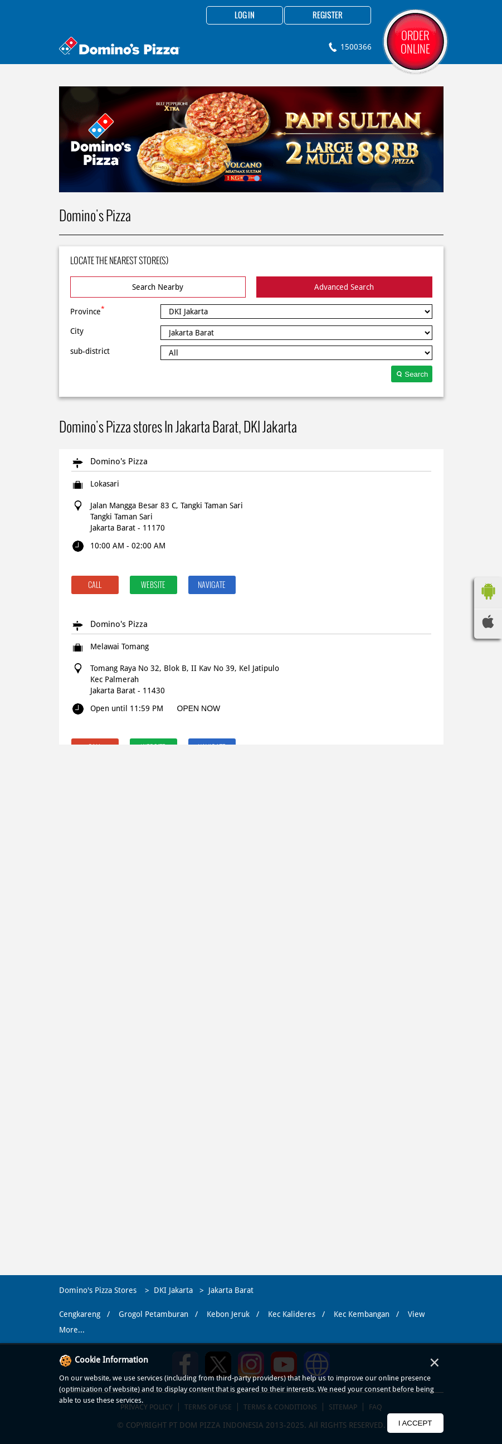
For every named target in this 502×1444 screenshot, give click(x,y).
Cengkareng (79, 1314)
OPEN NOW (199, 708)
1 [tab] (245, 178)
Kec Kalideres (291, 1314)
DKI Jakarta (173, 1290)
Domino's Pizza (119, 461)
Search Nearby (157, 287)
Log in (245, 15)
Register (328, 15)
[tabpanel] (251, 139)
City (77, 331)
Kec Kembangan (361, 1314)
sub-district (90, 351)
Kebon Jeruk (228, 1314)
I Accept (415, 1423)
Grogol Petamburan (153, 1314)
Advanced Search (344, 287)
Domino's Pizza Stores (99, 1290)
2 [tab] (257, 178)
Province (87, 310)
